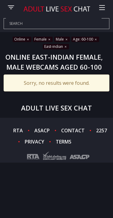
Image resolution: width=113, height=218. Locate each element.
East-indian (55, 46)
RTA (18, 130)
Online (22, 39)
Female (42, 39)
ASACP (42, 130)
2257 (101, 130)
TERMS (63, 141)
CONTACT (73, 130)
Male (62, 39)
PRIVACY (34, 141)
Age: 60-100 (85, 39)
